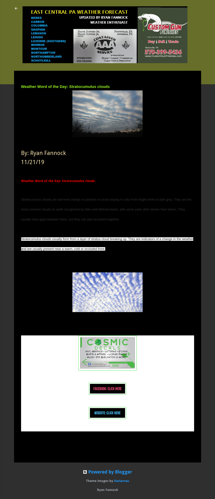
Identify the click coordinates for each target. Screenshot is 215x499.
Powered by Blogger (107, 472)
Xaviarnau (121, 481)
